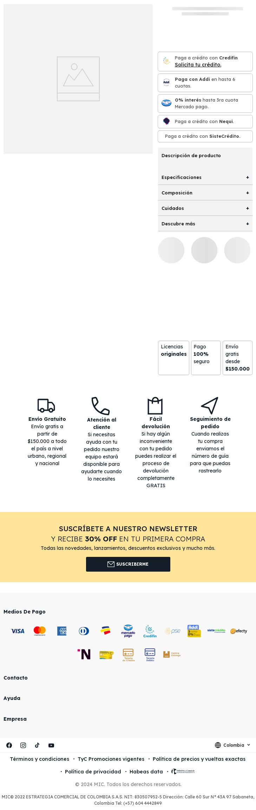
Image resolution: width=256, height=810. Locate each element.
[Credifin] (166, 61)
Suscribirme (128, 564)
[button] (128, 547)
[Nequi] (166, 121)
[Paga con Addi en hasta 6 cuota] (166, 82)
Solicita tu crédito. (198, 65)
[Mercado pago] (166, 103)
